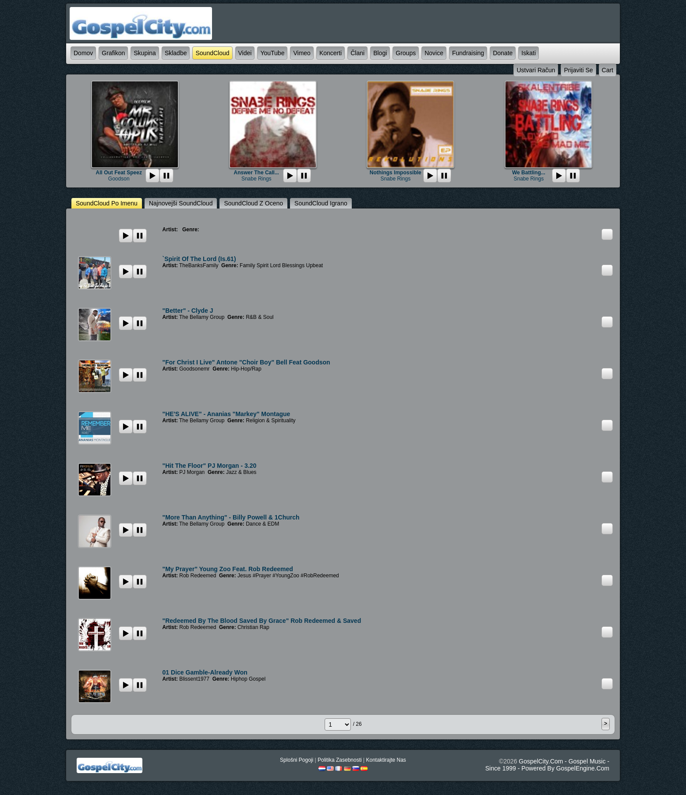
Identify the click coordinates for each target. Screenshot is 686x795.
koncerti (330, 53)
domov (83, 53)
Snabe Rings (256, 179)
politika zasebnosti (340, 760)
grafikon (113, 53)
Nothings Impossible (395, 173)
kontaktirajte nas (386, 760)
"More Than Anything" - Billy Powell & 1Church (231, 517)
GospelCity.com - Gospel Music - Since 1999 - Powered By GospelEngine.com (547, 765)
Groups (406, 53)
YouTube (272, 53)
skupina (145, 53)
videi (245, 53)
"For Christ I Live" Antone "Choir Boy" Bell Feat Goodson (246, 362)
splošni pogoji (296, 760)
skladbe (176, 53)
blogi (380, 53)
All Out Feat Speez (119, 173)
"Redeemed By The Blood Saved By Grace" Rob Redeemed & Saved (262, 620)
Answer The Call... (256, 173)
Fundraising (468, 53)
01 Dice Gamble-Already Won (205, 672)
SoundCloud (212, 53)
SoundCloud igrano (320, 203)
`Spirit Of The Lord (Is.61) (199, 258)
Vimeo (301, 53)
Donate (503, 53)
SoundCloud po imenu (107, 203)
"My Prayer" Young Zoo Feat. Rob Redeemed (228, 568)
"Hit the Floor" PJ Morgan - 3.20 (210, 465)
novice (433, 53)
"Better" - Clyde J (188, 310)
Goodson (119, 179)
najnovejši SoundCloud (181, 203)
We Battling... (528, 173)
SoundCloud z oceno (253, 203)
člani (357, 53)
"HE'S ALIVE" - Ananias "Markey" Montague (226, 413)
